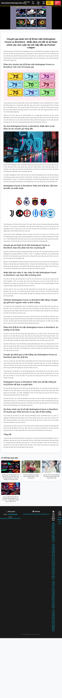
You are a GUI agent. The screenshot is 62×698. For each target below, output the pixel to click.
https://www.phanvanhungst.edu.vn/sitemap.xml (36, 514)
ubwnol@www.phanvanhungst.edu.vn (10, 518)
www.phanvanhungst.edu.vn (12, 3)
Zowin (59, 517)
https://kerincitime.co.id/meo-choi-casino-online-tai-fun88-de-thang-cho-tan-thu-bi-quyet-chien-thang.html (53, 595)
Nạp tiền (38, 3)
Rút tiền (44, 2)
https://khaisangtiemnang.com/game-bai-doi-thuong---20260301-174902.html (53, 532)
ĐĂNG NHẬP (49, 2)
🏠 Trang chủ (27, 2)
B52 (60, 521)
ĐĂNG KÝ (57, 2)
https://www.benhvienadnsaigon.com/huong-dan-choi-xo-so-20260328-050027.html (53, 620)
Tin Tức (33, 2)
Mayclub (59, 519)
